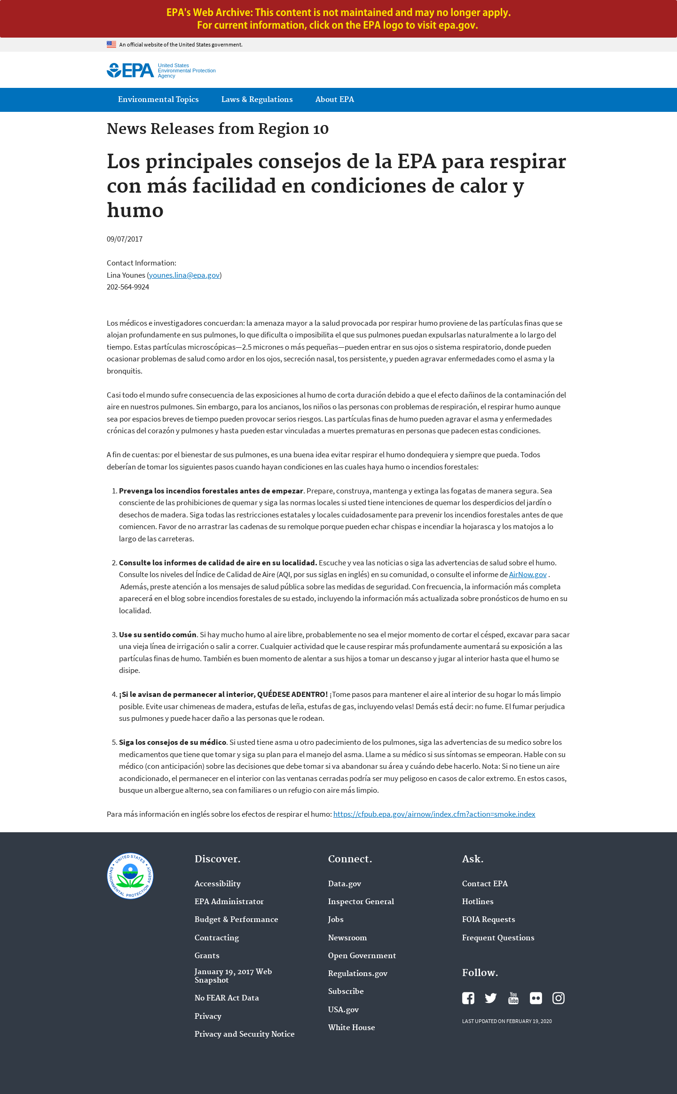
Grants (207, 956)
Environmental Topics (158, 99)
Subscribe (346, 992)
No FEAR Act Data (227, 998)
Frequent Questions (498, 938)
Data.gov (344, 884)
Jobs (336, 920)
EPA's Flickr (536, 998)
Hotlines (478, 902)
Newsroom (347, 938)
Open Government (362, 956)
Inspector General (361, 902)
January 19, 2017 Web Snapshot (233, 976)
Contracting (217, 938)
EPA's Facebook (468, 998)
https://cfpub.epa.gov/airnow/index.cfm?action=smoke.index (434, 814)
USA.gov (343, 1010)
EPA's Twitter (491, 998)
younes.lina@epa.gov (184, 275)
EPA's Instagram (558, 998)
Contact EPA (485, 884)
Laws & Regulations (257, 99)
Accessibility (218, 884)
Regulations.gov (357, 974)
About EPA (334, 99)
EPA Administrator (229, 902)
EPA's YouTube (513, 998)
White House (351, 1028)
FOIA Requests (488, 920)
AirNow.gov (528, 574)
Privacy (208, 1017)
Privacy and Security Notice (245, 1035)
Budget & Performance (236, 920)
